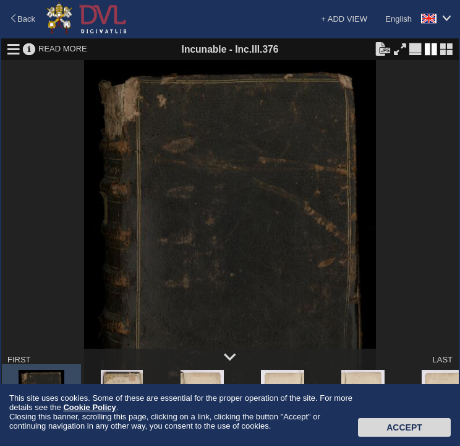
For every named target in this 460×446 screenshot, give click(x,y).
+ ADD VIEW (344, 19)
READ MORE (62, 48)
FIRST (19, 359)
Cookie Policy (89, 407)
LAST (442, 359)
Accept (404, 427)
